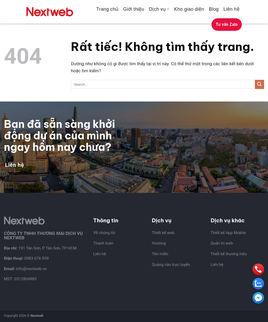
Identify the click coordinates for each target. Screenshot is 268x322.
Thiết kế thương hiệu (229, 254)
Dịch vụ (159, 9)
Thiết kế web (163, 232)
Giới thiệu (133, 9)
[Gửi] (259, 84)
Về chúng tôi (104, 232)
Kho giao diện (189, 9)
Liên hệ (231, 9)
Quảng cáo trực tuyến (171, 264)
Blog (214, 9)
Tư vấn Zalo (227, 24)
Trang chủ (107, 9)
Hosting (159, 243)
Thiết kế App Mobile (228, 232)
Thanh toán (103, 243)
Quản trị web (222, 243)
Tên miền (160, 254)
